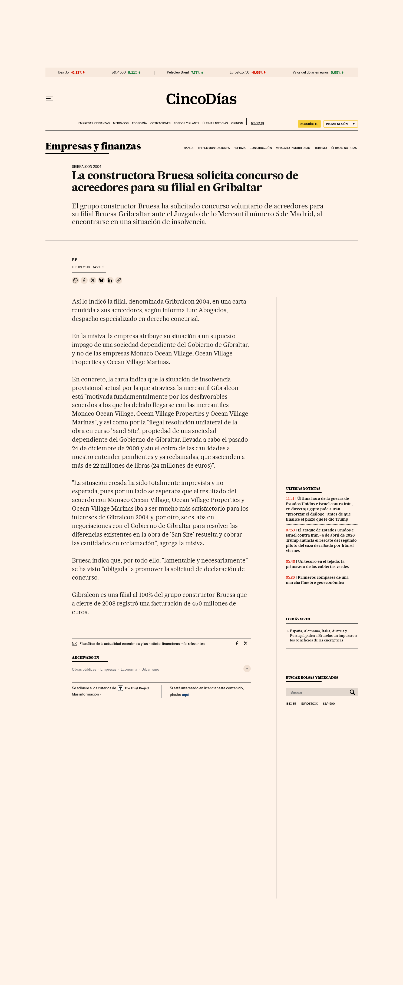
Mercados (120, 123)
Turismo (321, 148)
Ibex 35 (63, 72)
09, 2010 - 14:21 (88, 267)
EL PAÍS (255, 121)
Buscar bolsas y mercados (312, 677)
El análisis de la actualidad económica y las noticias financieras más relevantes (142, 643)
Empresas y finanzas (94, 123)
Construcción (261, 148)
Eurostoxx (309, 704)
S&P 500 (119, 72)
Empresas (108, 669)
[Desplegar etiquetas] (247, 668)
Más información (86, 694)
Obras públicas (84, 669)
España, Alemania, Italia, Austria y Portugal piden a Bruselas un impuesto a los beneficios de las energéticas (323, 635)
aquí (185, 694)
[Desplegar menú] (49, 99)
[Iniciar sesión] (340, 124)
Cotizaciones (160, 123)
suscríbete (309, 124)
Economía (139, 123)
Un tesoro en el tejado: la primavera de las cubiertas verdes (317, 564)
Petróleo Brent (178, 72)
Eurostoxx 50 (239, 72)
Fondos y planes (186, 123)
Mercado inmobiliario (293, 148)
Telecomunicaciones (214, 148)
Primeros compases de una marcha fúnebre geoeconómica (317, 580)
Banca (189, 148)
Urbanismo (150, 669)
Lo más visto (298, 619)
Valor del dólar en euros (311, 72)
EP (74, 259)
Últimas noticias (215, 123)
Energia (240, 148)
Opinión (237, 123)
